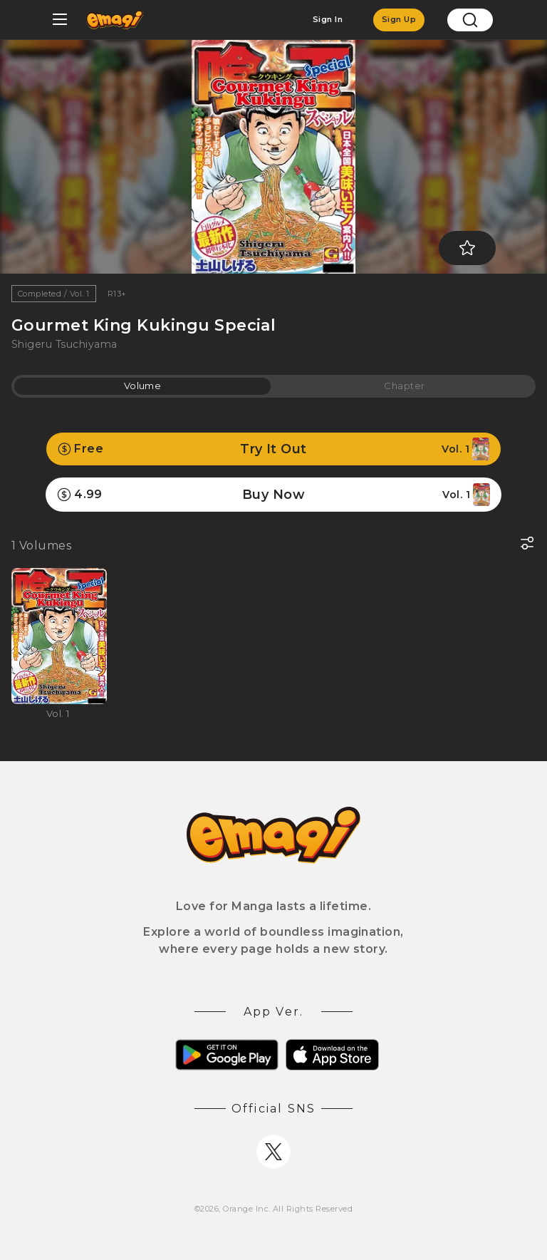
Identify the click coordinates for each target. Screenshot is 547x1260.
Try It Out (273, 449)
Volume (143, 385)
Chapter (404, 385)
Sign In (328, 19)
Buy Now (273, 494)
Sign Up (399, 19)
